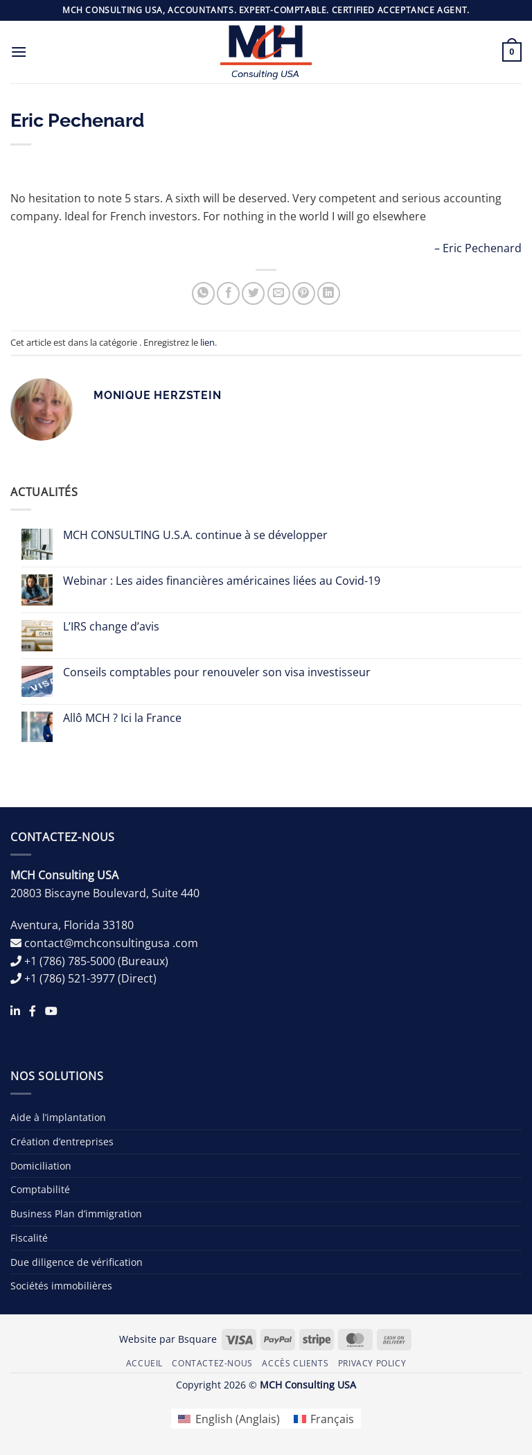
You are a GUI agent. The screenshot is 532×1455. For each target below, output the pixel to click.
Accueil (144, 1363)
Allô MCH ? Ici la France (122, 718)
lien (207, 342)
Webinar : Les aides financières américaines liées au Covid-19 (221, 581)
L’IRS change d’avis (111, 626)
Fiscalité (29, 1237)
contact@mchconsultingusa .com (111, 943)
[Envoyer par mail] (278, 293)
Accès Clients (295, 1363)
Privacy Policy (372, 1363)
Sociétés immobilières (61, 1285)
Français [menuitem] (332, 1419)
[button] (18, 52)
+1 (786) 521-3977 (69, 978)
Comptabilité (40, 1189)
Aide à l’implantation (58, 1117)
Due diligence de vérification (76, 1262)
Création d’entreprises (62, 1141)
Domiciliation (40, 1165)
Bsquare (197, 1339)
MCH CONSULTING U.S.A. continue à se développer (195, 535)
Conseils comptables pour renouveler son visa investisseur (217, 672)
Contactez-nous (212, 1363)
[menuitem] (228, 1419)
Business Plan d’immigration (76, 1213)
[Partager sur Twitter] (253, 293)
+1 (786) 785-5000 (69, 961)
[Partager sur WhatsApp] (203, 293)
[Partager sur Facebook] (228, 293)
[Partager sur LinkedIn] (328, 293)
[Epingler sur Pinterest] (303, 293)
